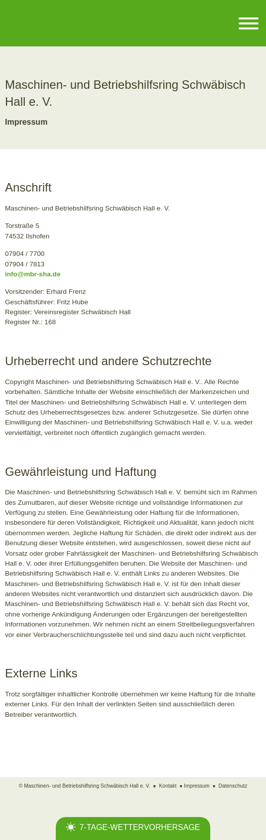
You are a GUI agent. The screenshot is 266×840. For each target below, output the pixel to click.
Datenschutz (233, 786)
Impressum (196, 786)
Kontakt (167, 786)
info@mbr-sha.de (32, 274)
